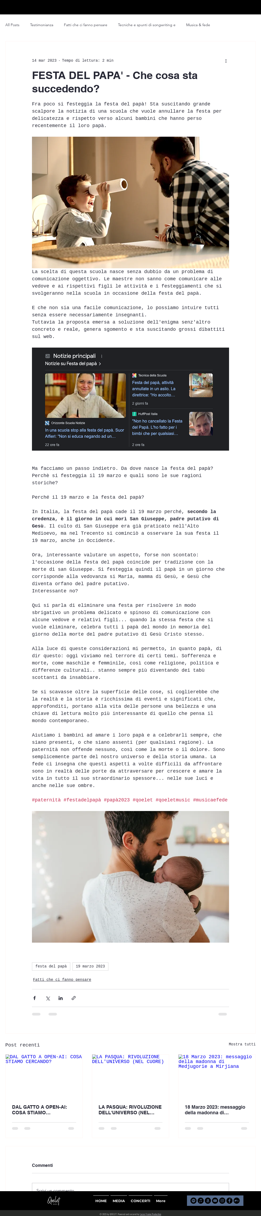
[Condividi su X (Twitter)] (47, 998)
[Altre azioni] (226, 60)
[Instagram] (222, 1201)
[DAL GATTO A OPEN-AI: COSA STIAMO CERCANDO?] (44, 1076)
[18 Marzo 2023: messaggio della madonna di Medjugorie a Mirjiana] (216, 1076)
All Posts (12, 24)
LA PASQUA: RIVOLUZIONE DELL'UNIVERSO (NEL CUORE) (130, 1109)
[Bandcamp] (237, 1201)
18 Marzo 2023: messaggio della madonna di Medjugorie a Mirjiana (215, 1109)
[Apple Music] (201, 1201)
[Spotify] (193, 1201)
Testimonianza (41, 24)
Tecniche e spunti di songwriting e (147, 24)
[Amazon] (208, 1201)
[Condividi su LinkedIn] (60, 998)
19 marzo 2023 (90, 966)
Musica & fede (198, 24)
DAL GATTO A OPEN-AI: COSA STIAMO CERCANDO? (39, 1109)
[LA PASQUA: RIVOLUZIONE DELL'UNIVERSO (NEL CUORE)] (130, 1076)
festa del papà (51, 966)
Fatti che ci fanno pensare (85, 24)
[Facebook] (229, 1201)
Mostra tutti (242, 1044)
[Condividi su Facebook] (34, 998)
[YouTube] (215, 1201)
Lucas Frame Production (150, 1214)
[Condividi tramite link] (73, 998)
